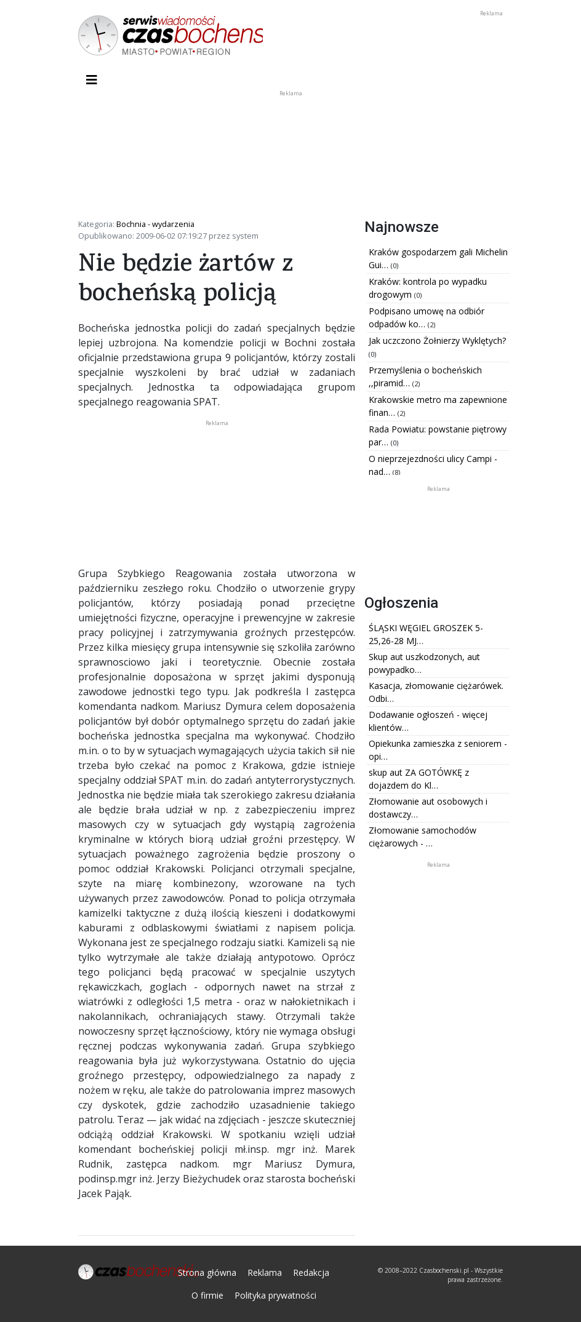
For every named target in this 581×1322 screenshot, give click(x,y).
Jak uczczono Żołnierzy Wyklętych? (437, 340)
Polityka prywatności (275, 1295)
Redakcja (311, 1272)
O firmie (207, 1295)
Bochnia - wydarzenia (155, 223)
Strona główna (207, 1272)
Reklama (264, 1272)
